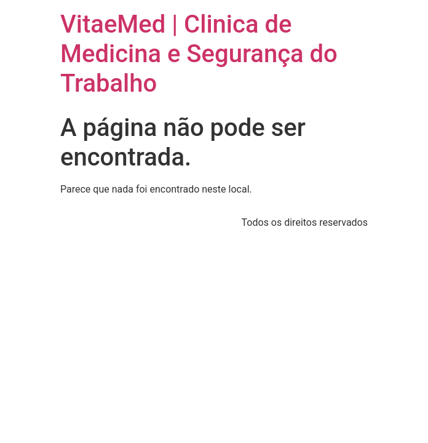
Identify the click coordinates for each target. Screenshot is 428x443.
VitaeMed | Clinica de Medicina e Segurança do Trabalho (199, 54)
